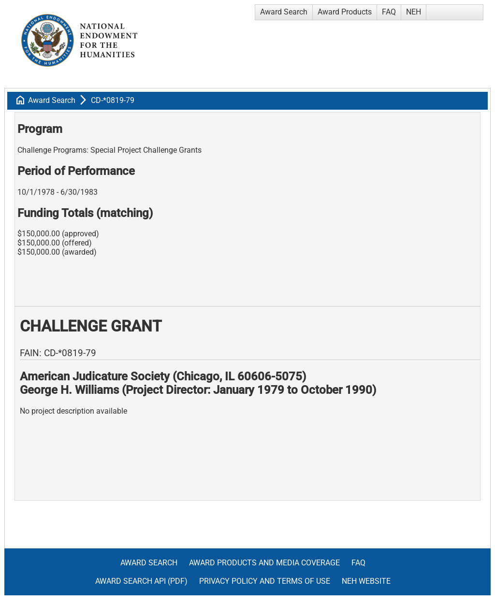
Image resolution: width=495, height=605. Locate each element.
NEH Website (366, 581)
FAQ (389, 11)
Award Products (345, 11)
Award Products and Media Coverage (264, 562)
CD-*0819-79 (112, 100)
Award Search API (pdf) (141, 581)
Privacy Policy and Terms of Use (264, 581)
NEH (413, 11)
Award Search (283, 11)
